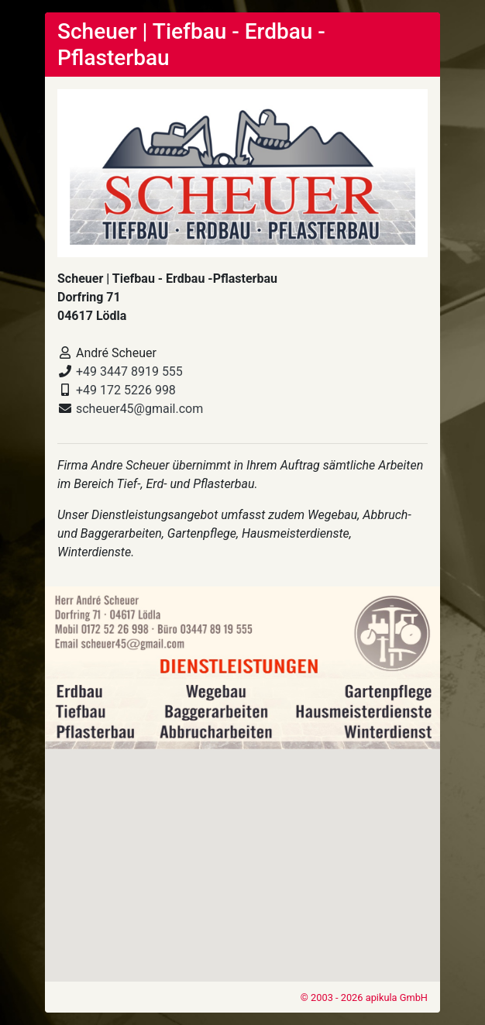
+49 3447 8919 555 (129, 371)
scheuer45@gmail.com (139, 408)
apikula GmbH (397, 997)
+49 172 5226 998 (126, 390)
